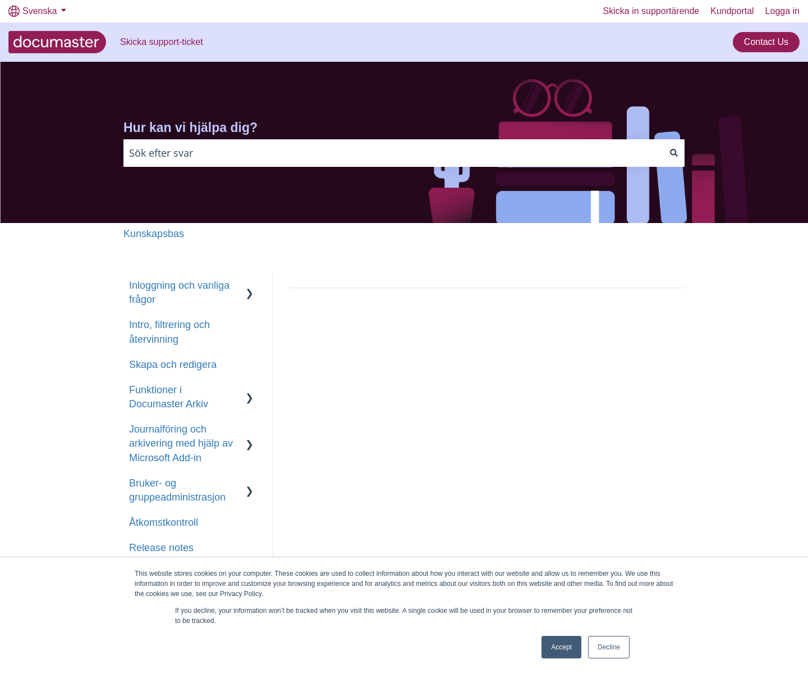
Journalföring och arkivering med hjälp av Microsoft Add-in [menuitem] (181, 443)
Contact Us (766, 42)
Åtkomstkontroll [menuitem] (163, 522)
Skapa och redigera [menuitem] (173, 364)
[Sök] (674, 153)
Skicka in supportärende (651, 11)
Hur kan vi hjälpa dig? (190, 127)
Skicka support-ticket (161, 42)
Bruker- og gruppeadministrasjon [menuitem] (177, 490)
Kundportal (732, 11)
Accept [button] (561, 647)
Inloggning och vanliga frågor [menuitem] (179, 292)
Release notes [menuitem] (161, 547)
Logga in (782, 11)
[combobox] (393, 153)
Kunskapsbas (153, 233)
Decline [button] (609, 647)
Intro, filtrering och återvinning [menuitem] (169, 331)
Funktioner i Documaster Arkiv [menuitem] (168, 397)
